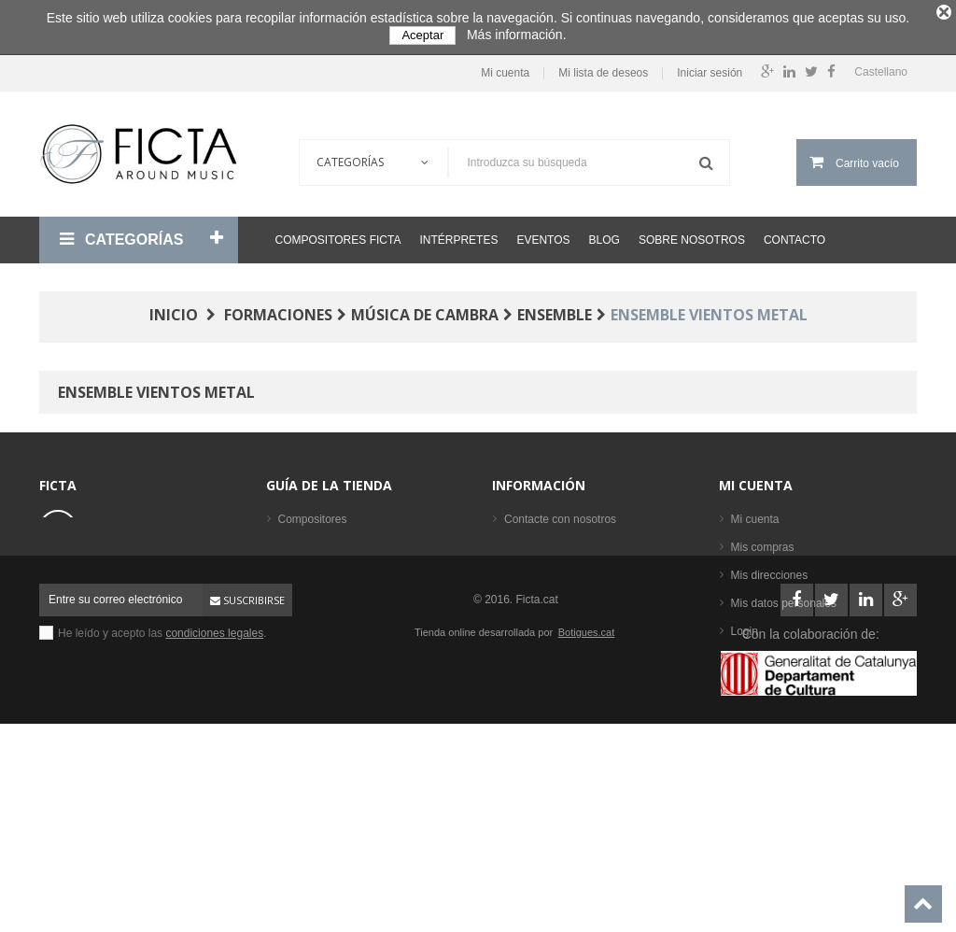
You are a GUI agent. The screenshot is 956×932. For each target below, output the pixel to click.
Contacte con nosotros (560, 513)
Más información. (517, 34)
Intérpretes (458, 234)
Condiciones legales (554, 541)
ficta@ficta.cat (126, 571)
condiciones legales (214, 819)
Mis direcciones (769, 569)
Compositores (312, 513)
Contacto (794, 234)
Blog (604, 234)
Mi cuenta (505, 68)
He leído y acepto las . (162, 819)
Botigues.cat (586, 819)
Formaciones (310, 569)
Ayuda (520, 597)
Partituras (302, 625)
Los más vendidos (323, 709)
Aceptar (422, 35)
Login (744, 625)
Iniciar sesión (709, 68)
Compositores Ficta (338, 234)
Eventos (542, 234)
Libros (293, 597)
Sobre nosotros (692, 234)
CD (286, 653)
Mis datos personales (783, 597)
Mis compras (762, 541)
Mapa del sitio (538, 625)
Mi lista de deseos (603, 68)
